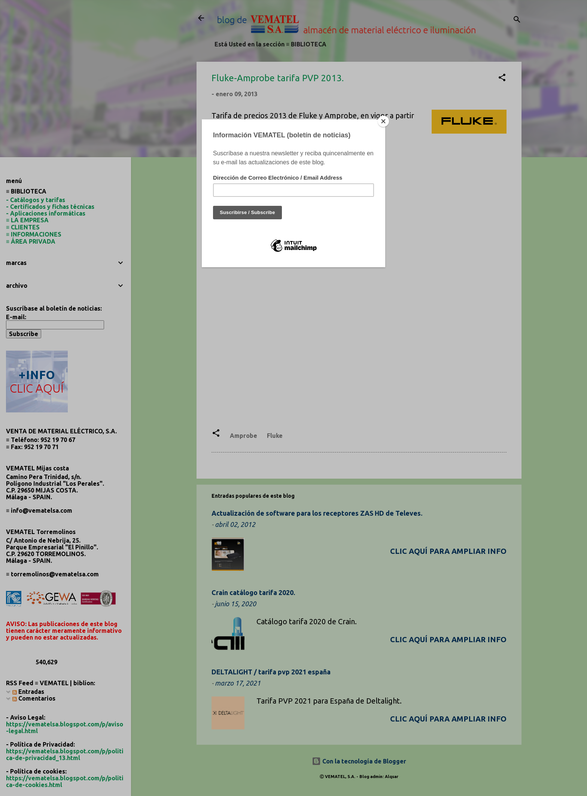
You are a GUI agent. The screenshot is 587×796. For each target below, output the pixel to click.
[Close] (383, 121)
